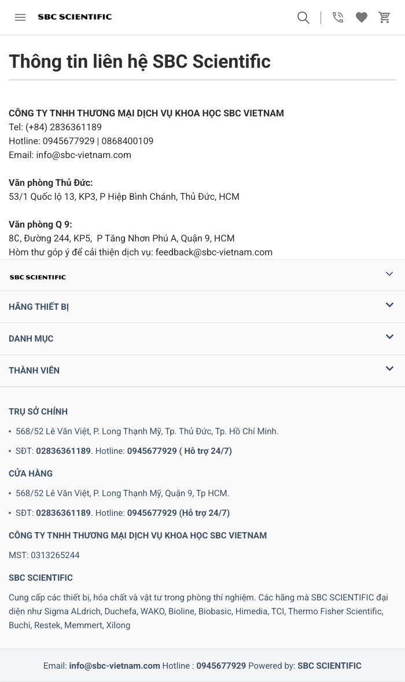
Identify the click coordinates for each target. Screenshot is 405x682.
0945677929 (221, 666)
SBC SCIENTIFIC (329, 666)
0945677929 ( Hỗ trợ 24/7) (179, 451)
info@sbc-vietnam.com (114, 666)
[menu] (20, 17)
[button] (303, 17)
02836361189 (63, 451)
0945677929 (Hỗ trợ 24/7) (178, 513)
